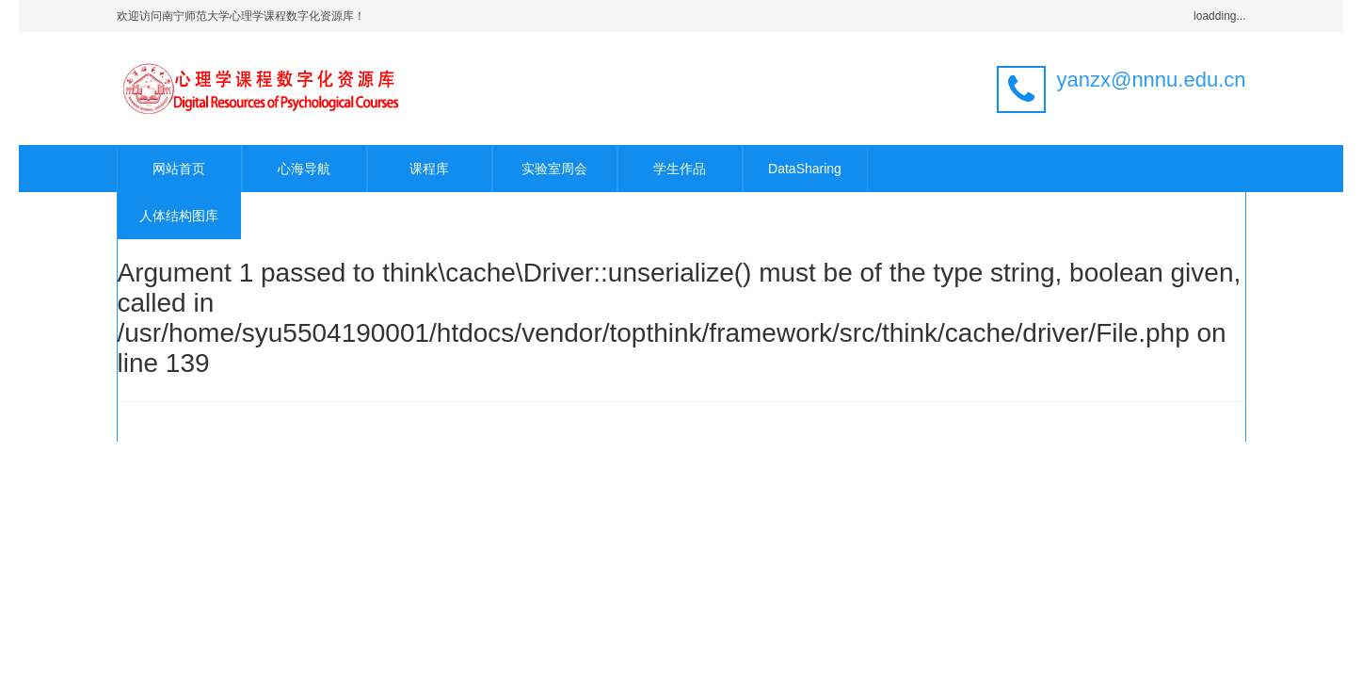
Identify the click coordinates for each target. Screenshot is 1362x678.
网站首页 (178, 168)
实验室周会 (554, 168)
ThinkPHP (522, 420)
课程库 (429, 168)
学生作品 (679, 168)
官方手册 (843, 420)
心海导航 (304, 168)
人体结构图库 (178, 215)
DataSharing (804, 168)
